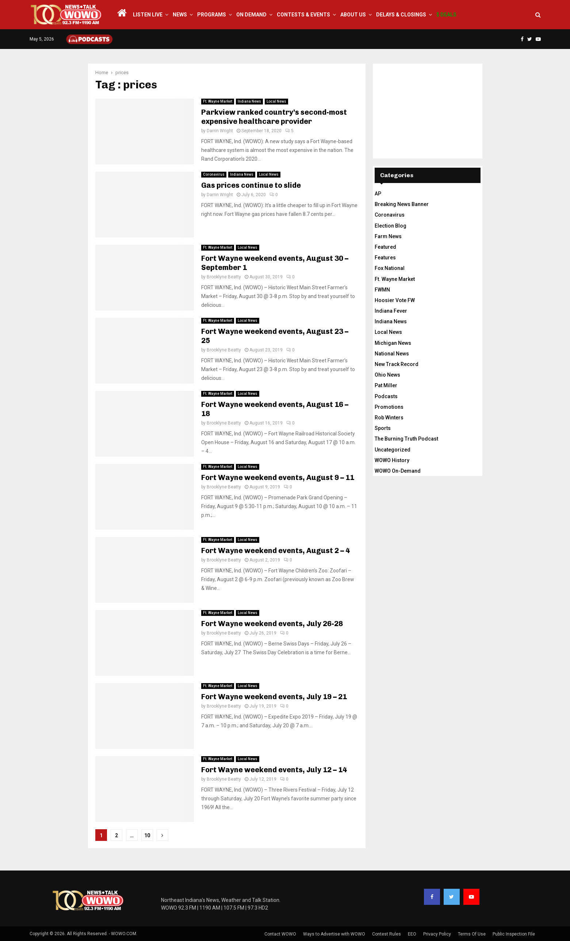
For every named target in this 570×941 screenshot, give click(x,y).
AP (378, 194)
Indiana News (249, 101)
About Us (353, 15)
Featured (385, 247)
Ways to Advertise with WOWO (334, 934)
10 (147, 835)
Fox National (390, 268)
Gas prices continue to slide (251, 185)
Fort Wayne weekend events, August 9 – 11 (277, 477)
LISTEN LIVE (147, 15)
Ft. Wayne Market (217, 101)
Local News (276, 101)
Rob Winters (389, 417)
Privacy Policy (437, 934)
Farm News (388, 236)
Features (385, 257)
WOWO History (392, 460)
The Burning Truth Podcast (406, 439)
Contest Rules (386, 934)
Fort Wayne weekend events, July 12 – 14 (274, 769)
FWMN (382, 290)
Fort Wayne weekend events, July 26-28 (272, 623)
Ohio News (387, 375)
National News (392, 354)
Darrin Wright (220, 130)
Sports (383, 428)
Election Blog (390, 226)
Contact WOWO (280, 934)
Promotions (389, 407)
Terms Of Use (472, 934)
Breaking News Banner (402, 204)
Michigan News (393, 343)
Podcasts (386, 396)
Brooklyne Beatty (224, 276)
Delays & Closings (401, 15)
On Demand (251, 15)
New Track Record (396, 364)
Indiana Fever (391, 311)
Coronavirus (214, 174)
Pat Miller (386, 385)
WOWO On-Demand (398, 471)
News (180, 15)
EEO (412, 934)
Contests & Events (303, 15)
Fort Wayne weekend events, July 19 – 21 (274, 696)
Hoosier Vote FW (395, 300)
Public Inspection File (514, 934)
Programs (211, 15)
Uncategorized (392, 450)
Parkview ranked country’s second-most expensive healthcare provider (274, 117)
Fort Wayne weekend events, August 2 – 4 (275, 550)
